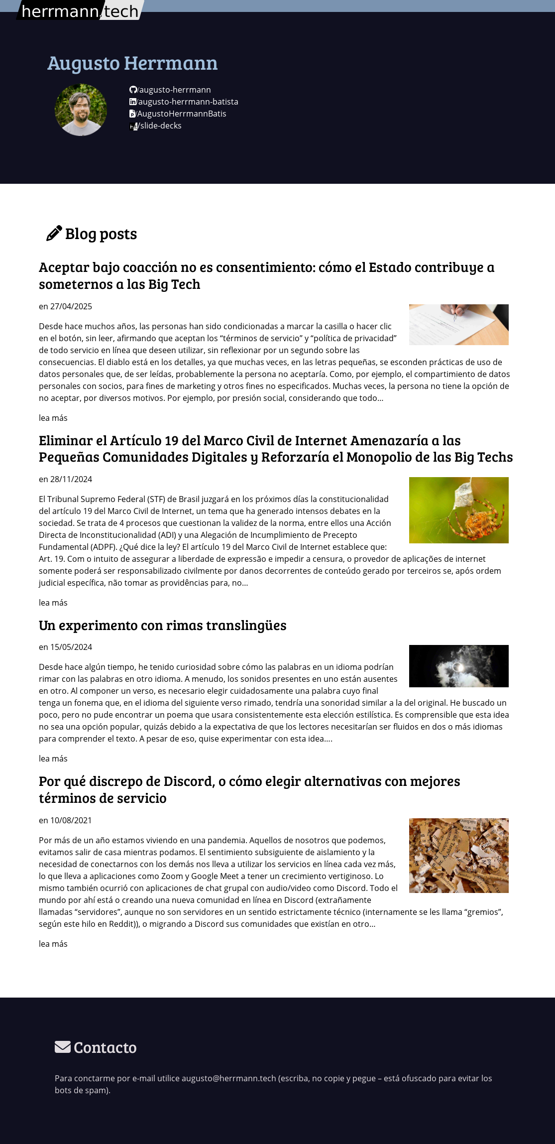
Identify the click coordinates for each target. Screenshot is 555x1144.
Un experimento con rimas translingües (163, 624)
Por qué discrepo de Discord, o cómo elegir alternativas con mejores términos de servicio (249, 789)
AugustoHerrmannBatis (177, 113)
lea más (53, 417)
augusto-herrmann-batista (183, 101)
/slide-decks (155, 125)
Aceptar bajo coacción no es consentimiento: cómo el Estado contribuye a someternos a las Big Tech (267, 275)
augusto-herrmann (170, 89)
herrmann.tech (44, 5)
